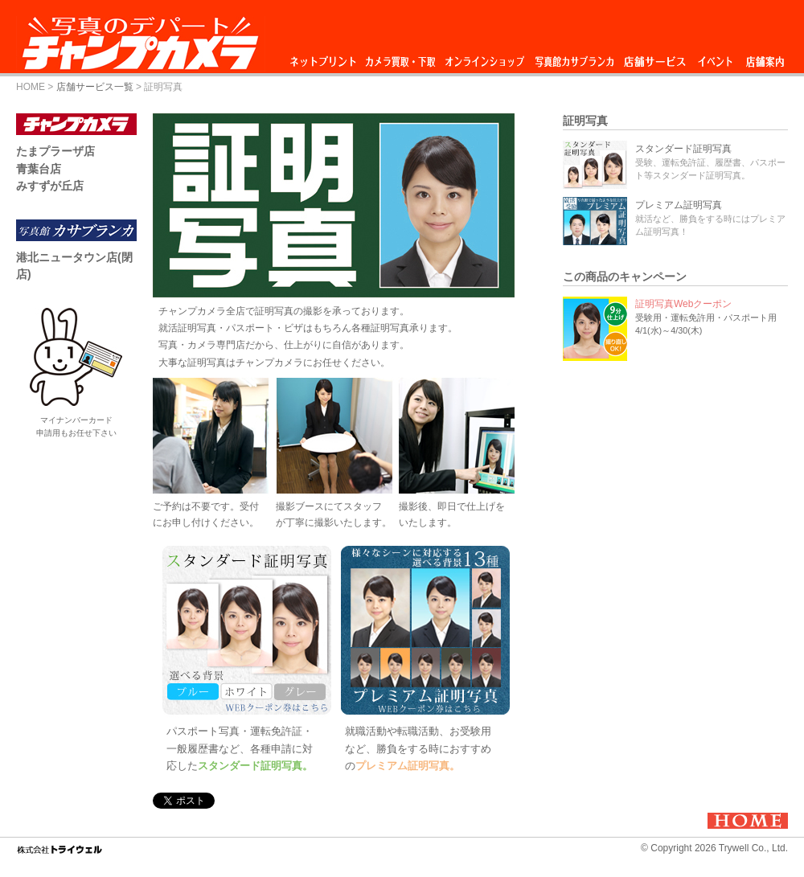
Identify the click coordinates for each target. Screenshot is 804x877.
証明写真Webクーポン (683, 303)
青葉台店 (38, 168)
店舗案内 (765, 57)
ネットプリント (325, 57)
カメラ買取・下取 (401, 57)
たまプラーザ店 (55, 151)
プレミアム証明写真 (678, 205)
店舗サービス (654, 57)
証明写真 (585, 120)
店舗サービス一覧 (94, 86)
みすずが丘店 (50, 185)
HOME (30, 86)
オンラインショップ (483, 57)
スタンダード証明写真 (683, 148)
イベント (715, 57)
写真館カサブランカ (574, 57)
